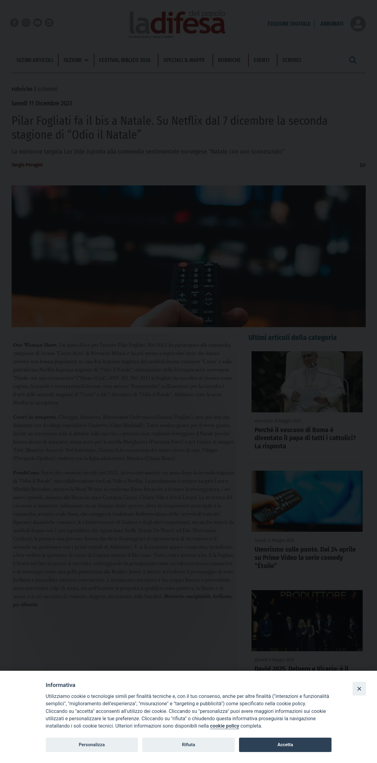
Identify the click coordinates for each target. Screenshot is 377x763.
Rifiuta (188, 744)
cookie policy (224, 726)
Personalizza (92, 744)
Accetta (285, 744)
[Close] (359, 688)
